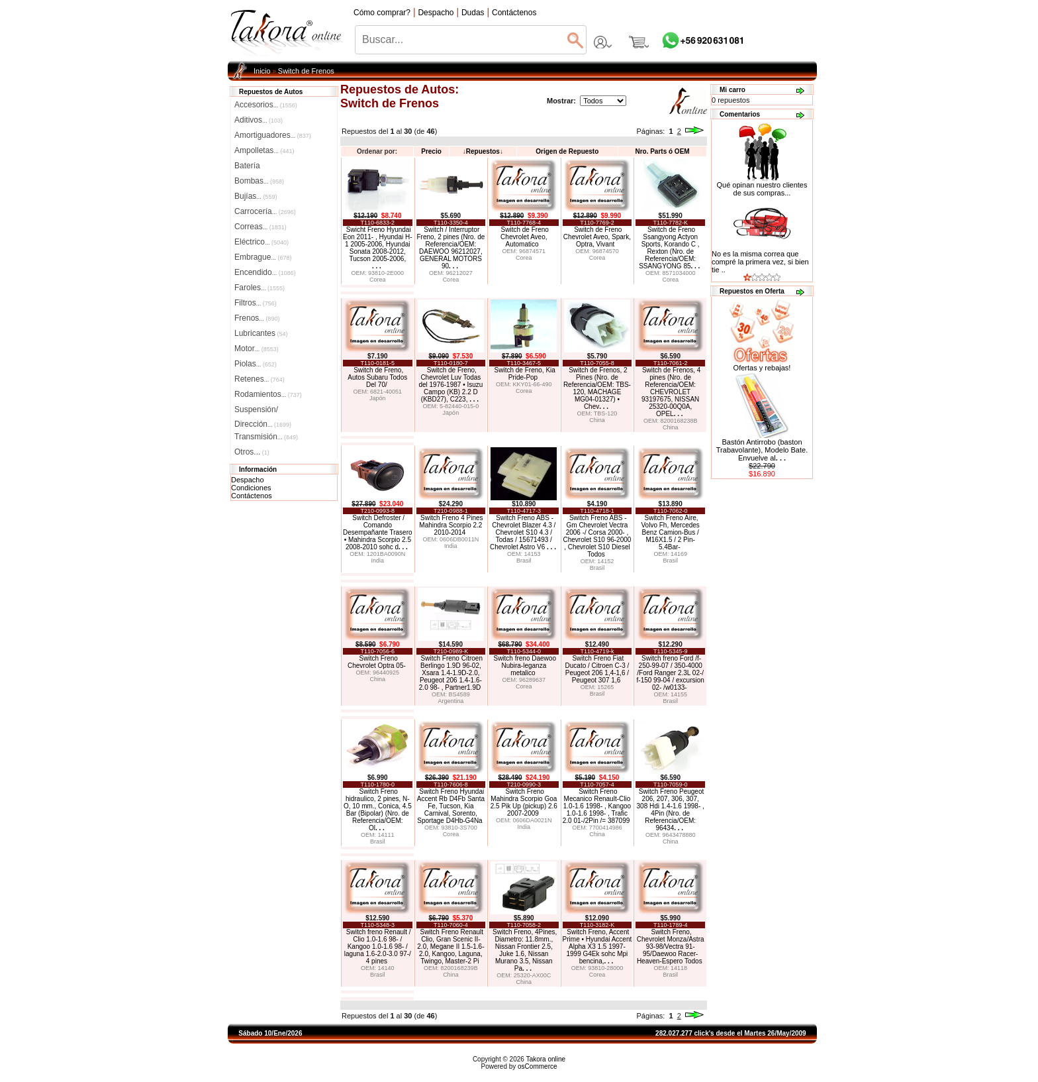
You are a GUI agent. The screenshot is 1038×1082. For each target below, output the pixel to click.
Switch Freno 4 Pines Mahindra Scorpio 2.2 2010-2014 (451, 525)
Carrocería (265, 211)
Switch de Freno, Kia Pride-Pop (525, 373)
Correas (260, 226)
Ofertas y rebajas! (762, 368)
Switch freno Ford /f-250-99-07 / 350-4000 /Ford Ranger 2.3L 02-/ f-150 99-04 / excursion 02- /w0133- (670, 673)
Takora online (545, 1059)
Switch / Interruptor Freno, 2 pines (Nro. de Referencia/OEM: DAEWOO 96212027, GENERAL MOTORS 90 (450, 248)
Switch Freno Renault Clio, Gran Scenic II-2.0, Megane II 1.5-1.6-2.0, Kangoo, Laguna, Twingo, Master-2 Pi (450, 946)
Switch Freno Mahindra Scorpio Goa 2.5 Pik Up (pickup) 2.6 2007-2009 (524, 802)
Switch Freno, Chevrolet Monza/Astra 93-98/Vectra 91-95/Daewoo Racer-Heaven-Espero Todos (670, 946)
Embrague (262, 257)
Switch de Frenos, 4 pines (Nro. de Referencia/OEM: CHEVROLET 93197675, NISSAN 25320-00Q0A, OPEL (670, 391)
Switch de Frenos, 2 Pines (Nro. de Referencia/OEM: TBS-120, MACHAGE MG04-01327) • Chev (597, 388)
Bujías (255, 196)
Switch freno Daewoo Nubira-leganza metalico (524, 665)
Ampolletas (264, 150)
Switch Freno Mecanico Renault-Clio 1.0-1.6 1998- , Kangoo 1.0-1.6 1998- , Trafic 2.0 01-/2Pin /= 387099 (597, 806)
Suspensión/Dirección (262, 411)
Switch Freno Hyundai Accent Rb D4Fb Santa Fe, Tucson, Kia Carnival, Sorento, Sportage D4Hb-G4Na (451, 806)
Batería (247, 165)
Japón (377, 398)
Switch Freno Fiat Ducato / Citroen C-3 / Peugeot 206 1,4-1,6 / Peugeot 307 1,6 (597, 669)
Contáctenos (251, 496)
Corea (377, 279)
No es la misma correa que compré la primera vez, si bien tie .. (760, 262)
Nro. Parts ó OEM (662, 151)
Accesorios (265, 104)
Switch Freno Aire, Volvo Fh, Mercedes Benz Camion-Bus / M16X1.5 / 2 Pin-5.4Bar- (670, 532)
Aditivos (258, 120)
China (597, 420)
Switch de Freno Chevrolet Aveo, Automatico (524, 237)
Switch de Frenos (306, 71)
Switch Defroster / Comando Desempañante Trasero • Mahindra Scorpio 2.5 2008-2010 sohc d (377, 532)
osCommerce (537, 1066)
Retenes (259, 379)
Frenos (256, 318)
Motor (256, 348)
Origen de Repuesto (567, 151)
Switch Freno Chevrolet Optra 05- (377, 662)
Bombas (259, 181)
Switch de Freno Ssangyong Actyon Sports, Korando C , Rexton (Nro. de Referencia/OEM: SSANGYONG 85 (669, 248)
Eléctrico (261, 241)
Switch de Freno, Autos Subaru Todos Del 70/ (377, 377)
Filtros (255, 302)
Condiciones (251, 488)
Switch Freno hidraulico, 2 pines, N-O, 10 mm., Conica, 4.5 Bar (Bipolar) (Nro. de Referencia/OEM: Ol (378, 810)
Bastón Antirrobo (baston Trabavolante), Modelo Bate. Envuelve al (762, 450)
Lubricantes (261, 333)
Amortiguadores (272, 135)
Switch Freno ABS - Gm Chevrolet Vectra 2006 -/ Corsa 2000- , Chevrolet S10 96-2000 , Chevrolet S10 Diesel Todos (597, 536)
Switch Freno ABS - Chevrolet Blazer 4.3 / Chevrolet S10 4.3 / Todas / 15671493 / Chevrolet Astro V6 (523, 532)
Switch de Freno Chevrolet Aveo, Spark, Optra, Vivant (597, 237)
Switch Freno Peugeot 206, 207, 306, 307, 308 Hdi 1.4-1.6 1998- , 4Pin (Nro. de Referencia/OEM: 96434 (670, 810)
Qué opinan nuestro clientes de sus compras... (762, 185)
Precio (431, 151)
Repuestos (483, 151)
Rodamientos (268, 394)
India (378, 560)
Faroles (259, 287)
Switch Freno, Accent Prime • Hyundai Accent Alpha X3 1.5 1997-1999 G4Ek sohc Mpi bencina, (597, 946)
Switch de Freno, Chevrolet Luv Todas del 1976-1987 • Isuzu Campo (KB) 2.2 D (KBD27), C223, (450, 384)
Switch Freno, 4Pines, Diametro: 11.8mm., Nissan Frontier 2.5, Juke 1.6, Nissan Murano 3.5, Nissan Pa (525, 950)
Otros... (251, 452)
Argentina (451, 701)
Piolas (255, 363)
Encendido (265, 272)
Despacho (247, 480)
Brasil (524, 560)
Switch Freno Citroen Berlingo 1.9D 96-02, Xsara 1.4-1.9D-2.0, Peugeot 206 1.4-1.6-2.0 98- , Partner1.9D (451, 673)
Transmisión (266, 436)
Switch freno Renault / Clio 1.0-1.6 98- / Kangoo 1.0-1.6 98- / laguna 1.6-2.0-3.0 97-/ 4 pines (377, 946)
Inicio (262, 71)
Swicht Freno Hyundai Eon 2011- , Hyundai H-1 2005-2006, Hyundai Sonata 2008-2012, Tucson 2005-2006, (377, 248)
